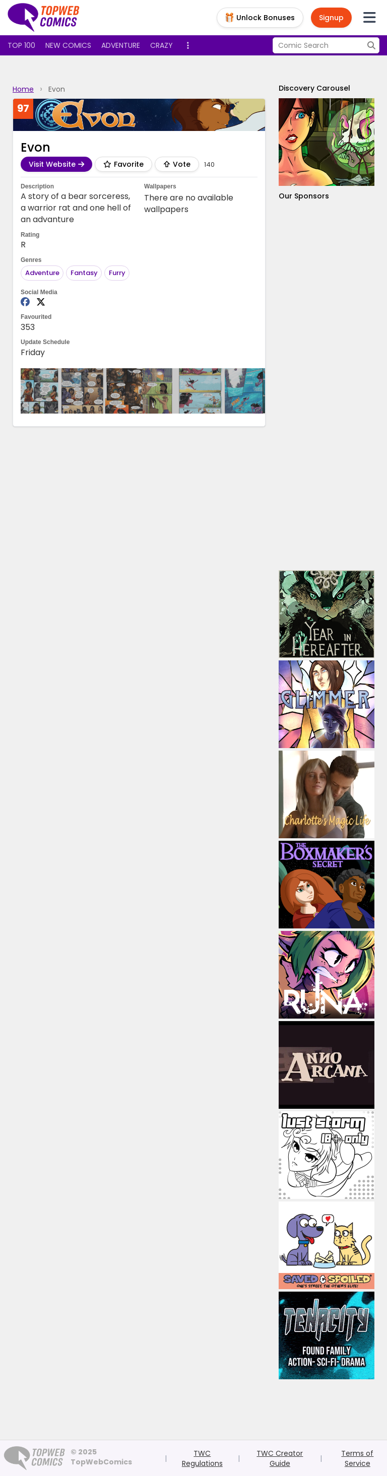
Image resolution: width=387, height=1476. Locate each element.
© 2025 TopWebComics (101, 1457)
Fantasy (84, 273)
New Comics (68, 45)
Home (23, 89)
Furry (117, 273)
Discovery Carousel (314, 88)
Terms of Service (357, 1458)
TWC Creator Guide (279, 1458)
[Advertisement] (326, 385)
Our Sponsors (304, 196)
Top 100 (21, 45)
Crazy (161, 45)
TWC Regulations (202, 1458)
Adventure (120, 45)
